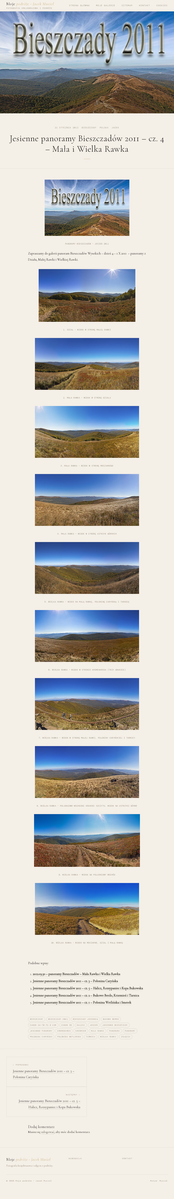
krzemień (81, 1038)
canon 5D (66, 1032)
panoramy (130, 1038)
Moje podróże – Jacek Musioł (34, 1188)
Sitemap (127, 5)
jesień (94, 1032)
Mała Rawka (97, 1038)
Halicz (81, 1032)
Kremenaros (64, 1038)
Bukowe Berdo (111, 1026)
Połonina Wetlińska (69, 1044)
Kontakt (144, 5)
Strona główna (79, 5)
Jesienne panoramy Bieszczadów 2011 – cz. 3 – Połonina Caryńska (75, 988)
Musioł (164, 1188)
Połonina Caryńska (41, 1044)
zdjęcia (125, 1044)
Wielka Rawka (108, 1044)
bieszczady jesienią (85, 1026)
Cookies (162, 5)
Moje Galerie (105, 5)
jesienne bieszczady (115, 1032)
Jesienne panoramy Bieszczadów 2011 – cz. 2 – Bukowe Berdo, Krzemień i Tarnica (86, 1002)
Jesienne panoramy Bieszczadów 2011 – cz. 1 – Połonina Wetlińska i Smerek (82, 1009)
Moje (30, 3)
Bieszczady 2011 (58, 1026)
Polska (104, 127)
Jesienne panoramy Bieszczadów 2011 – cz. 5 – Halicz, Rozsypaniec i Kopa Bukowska (88, 995)
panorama (114, 1038)
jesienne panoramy (41, 1038)
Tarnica (90, 1044)
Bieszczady (89, 127)
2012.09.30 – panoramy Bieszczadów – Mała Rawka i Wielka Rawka (76, 981)
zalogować (47, 1139)
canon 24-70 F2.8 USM (43, 1032)
